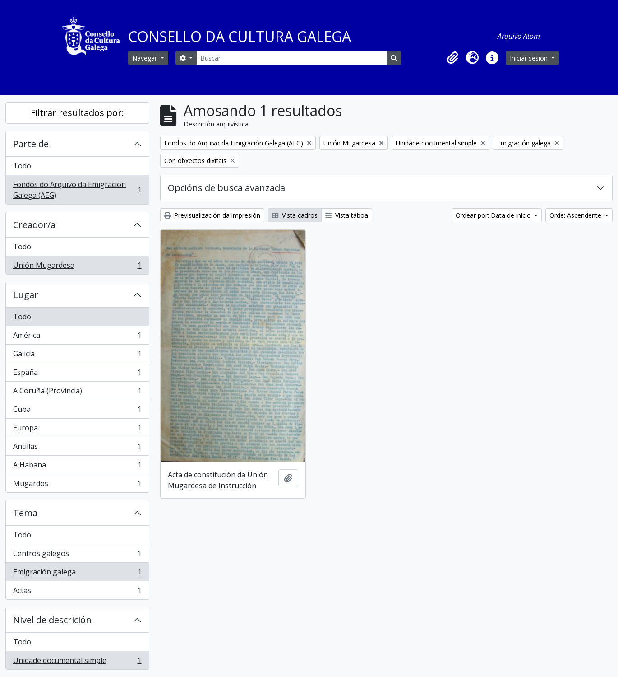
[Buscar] (291, 58)
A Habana (77, 466)
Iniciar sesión (529, 58)
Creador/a (34, 225)
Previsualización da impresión (212, 215)
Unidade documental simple (77, 662)
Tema (25, 513)
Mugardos (77, 485)
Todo (22, 166)
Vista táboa (346, 215)
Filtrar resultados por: (77, 113)
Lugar (25, 295)
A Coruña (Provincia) (77, 392)
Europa (77, 429)
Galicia (77, 355)
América (77, 337)
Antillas (77, 448)
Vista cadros (295, 215)
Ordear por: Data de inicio (494, 215)
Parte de (31, 144)
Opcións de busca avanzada (226, 188)
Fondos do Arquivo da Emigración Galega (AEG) (77, 189)
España (77, 374)
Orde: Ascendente (576, 215)
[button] (452, 58)
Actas (77, 592)
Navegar (145, 58)
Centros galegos (77, 555)
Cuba (77, 411)
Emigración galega (77, 573)
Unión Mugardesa (77, 267)
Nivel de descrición (52, 620)
